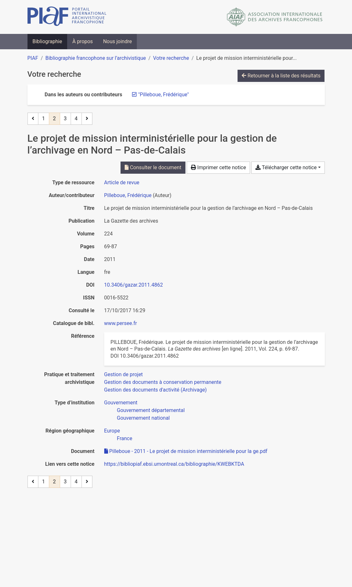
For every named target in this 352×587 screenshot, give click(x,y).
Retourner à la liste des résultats (281, 76)
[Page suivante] (87, 119)
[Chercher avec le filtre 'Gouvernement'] (120, 403)
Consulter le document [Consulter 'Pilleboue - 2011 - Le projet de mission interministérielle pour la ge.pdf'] (153, 167)
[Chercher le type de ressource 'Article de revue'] (121, 182)
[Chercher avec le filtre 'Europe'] (112, 431)
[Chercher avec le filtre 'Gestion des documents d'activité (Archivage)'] (155, 390)
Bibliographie (47, 41)
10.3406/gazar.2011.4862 (133, 285)
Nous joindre (117, 41)
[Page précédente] (32, 119)
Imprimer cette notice (218, 167)
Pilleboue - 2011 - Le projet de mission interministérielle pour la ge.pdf (186, 451)
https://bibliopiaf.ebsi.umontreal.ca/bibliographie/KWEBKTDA (174, 464)
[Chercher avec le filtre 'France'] (124, 438)
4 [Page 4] (76, 118)
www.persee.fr (120, 323)
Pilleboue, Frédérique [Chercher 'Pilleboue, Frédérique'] (128, 195)
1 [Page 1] (43, 118)
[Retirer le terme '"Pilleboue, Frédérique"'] (163, 94)
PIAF (32, 58)
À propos (82, 41)
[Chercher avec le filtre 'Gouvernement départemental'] (151, 410)
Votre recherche (171, 58)
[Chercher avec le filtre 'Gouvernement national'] (143, 418)
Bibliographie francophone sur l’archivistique (95, 58)
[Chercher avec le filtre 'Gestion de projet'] (123, 374)
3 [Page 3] (65, 118)
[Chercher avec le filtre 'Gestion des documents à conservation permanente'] (163, 382)
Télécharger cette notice (286, 167)
